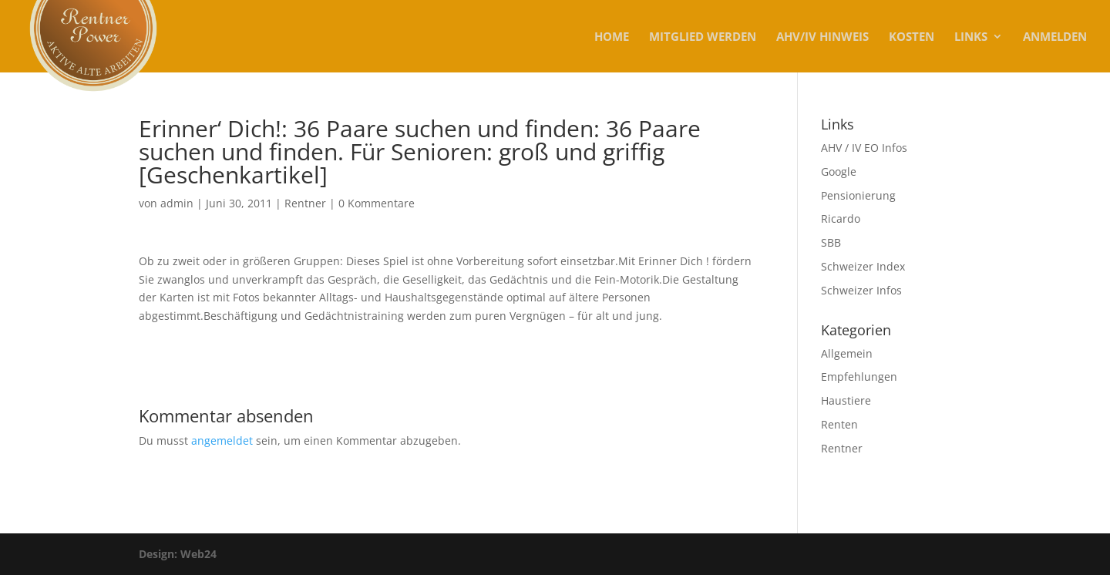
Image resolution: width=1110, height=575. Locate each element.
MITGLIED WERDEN (702, 37)
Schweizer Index (863, 266)
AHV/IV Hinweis (822, 37)
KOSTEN (911, 37)
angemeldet (222, 440)
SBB (831, 242)
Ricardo (840, 218)
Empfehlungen (859, 376)
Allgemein (847, 353)
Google (838, 171)
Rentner (305, 203)
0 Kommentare (376, 203)
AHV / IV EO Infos (864, 147)
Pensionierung (858, 195)
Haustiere (846, 400)
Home (611, 37)
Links (970, 37)
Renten (839, 424)
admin (176, 203)
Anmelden (1055, 37)
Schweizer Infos (861, 290)
